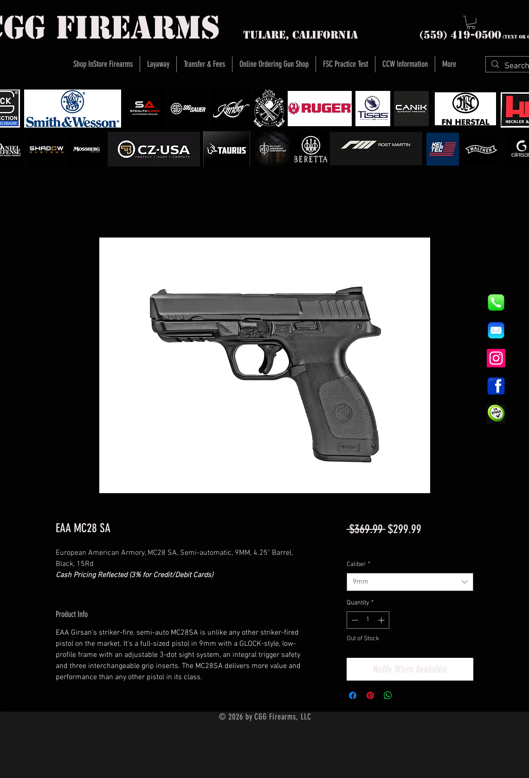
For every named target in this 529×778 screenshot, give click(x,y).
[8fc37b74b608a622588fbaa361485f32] (496, 330)
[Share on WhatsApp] (388, 695)
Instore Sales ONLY (429, 546)
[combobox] (410, 582)
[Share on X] (405, 695)
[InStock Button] (496, 414)
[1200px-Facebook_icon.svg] (496, 386)
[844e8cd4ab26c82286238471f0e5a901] (496, 302)
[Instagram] (496, 358)
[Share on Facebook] (352, 695)
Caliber (358, 564)
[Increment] (382, 620)
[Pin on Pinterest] (370, 695)
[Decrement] (354, 620)
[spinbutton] (368, 620)
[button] (471, 22)
